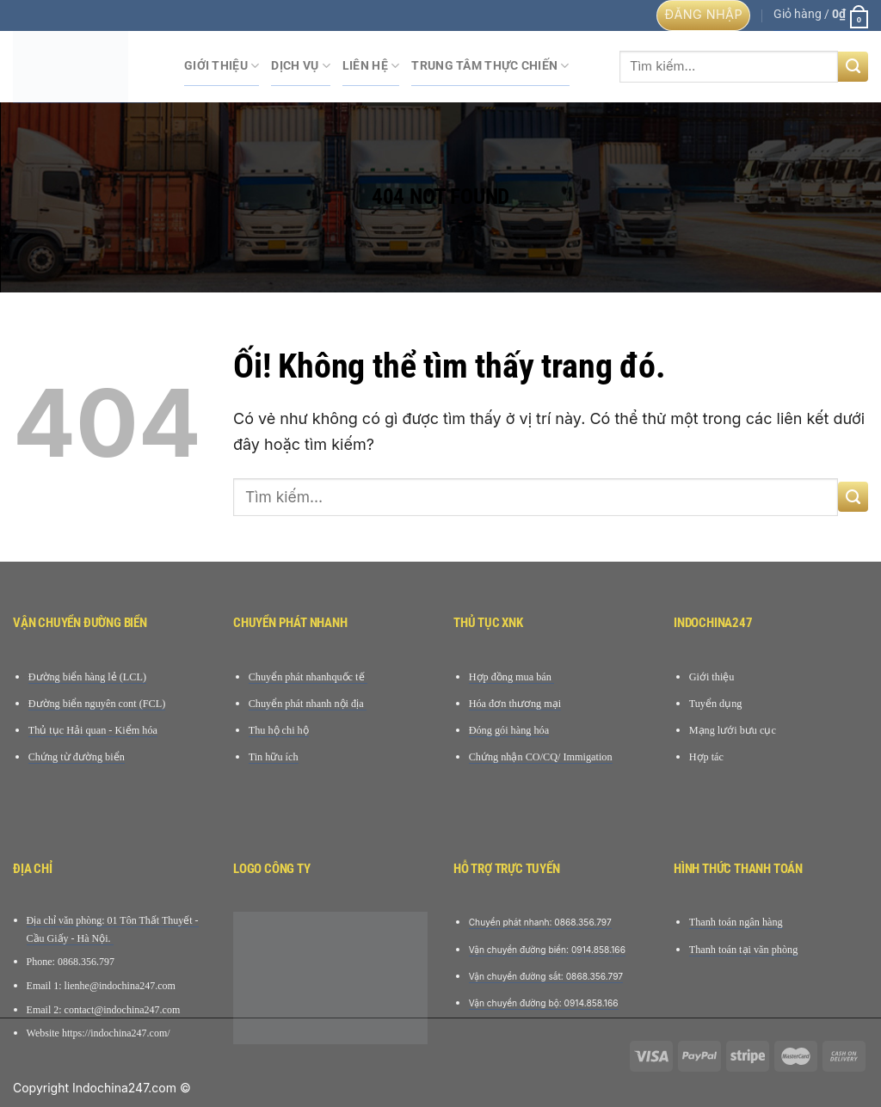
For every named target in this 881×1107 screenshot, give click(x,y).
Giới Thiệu (221, 66)
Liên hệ (371, 66)
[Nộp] (853, 67)
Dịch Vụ (300, 66)
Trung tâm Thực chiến (490, 66)
